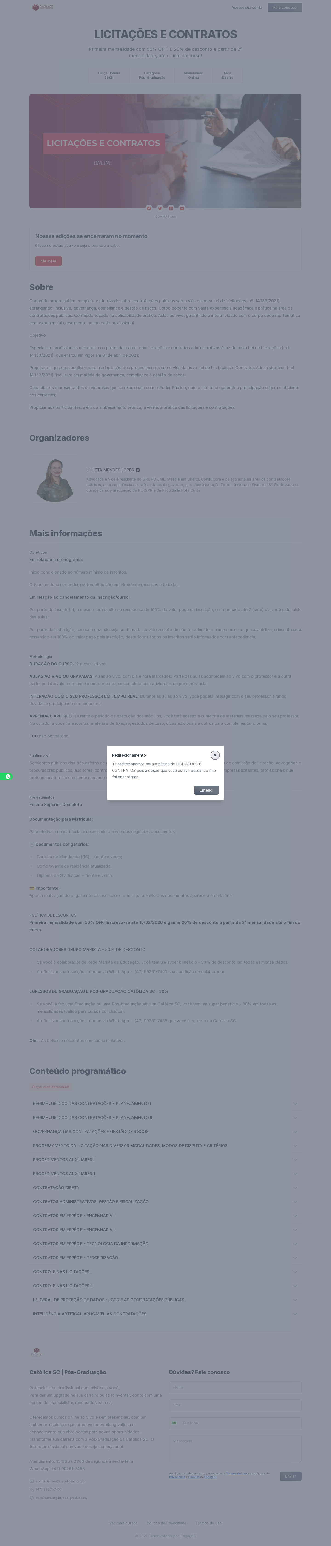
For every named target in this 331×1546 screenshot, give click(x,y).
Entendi (206, 790)
